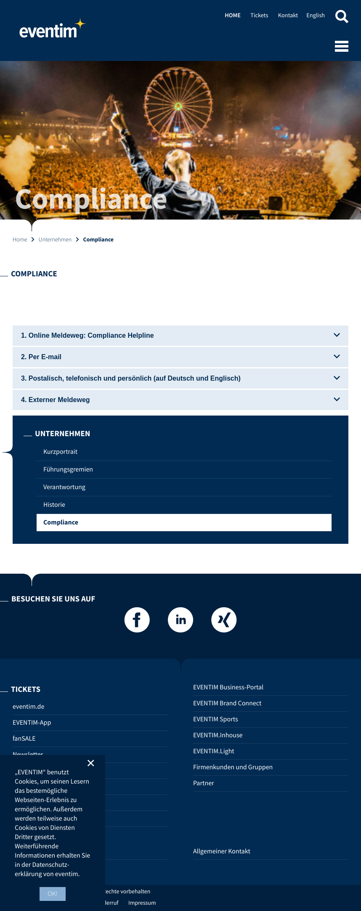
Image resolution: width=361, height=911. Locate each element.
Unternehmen (55, 239)
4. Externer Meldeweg (180, 399)
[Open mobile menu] (341, 47)
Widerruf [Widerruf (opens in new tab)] (108, 902)
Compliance (60, 522)
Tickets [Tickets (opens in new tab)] (259, 15)
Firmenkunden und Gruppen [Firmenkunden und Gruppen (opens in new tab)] (233, 767)
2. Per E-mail (180, 356)
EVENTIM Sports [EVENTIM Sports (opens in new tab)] (215, 719)
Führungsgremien (68, 469)
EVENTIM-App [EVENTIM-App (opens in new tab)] (32, 722)
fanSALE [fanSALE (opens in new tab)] (24, 738)
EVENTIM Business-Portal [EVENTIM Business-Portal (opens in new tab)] (228, 687)
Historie (54, 505)
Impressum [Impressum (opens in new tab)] (142, 902)
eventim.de (28, 706)
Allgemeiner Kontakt (221, 851)
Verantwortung (64, 487)
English (315, 15)
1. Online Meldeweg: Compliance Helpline (180, 335)
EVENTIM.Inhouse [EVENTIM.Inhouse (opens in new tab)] (218, 735)
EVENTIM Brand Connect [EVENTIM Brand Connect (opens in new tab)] (227, 703)
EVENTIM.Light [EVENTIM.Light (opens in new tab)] (213, 751)
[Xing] (223, 622)
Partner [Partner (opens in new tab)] (203, 783)
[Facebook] (137, 622)
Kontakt (288, 15)
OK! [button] (53, 894)
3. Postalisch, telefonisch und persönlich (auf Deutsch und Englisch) (180, 378)
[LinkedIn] (180, 622)
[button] (341, 18)
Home (52, 31)
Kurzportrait (60, 452)
